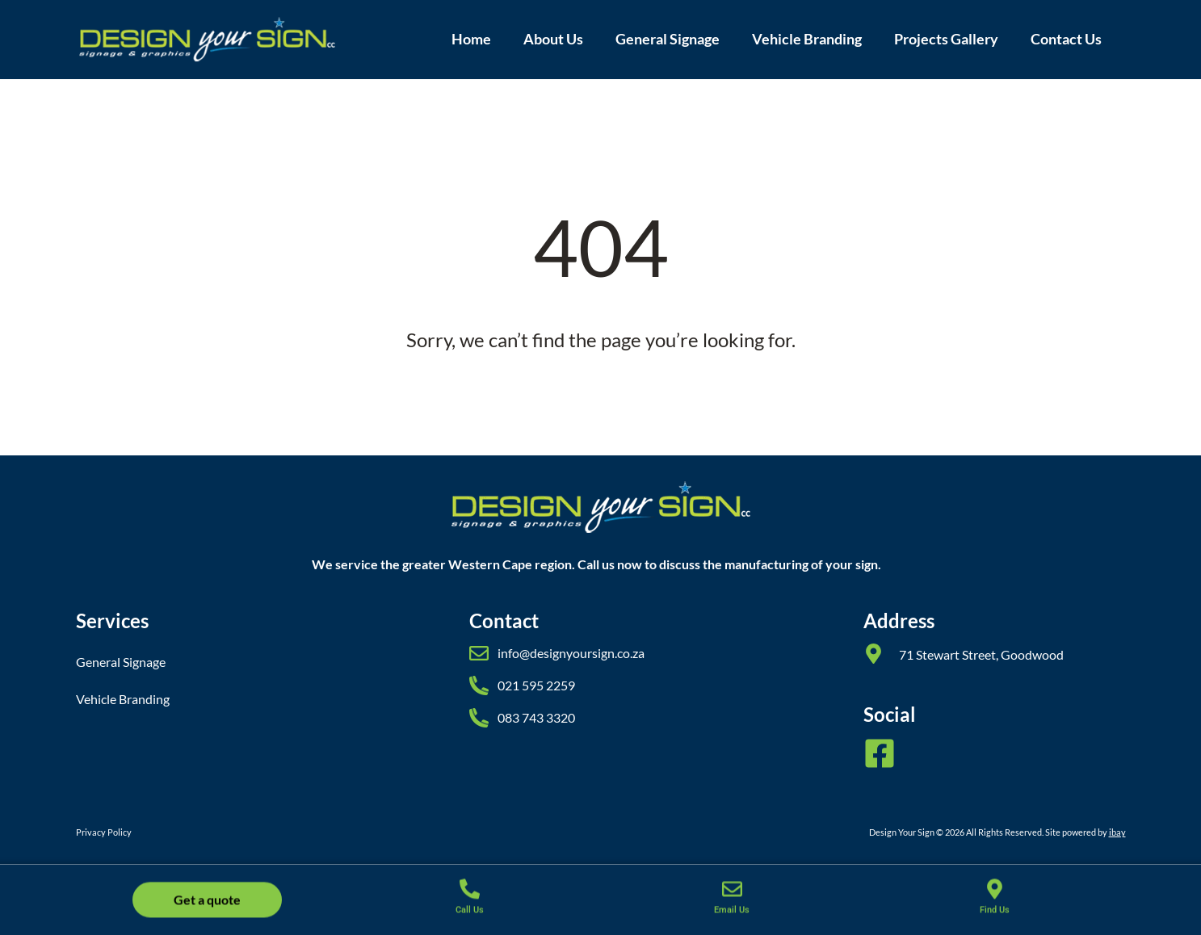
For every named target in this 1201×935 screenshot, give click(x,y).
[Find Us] (995, 895)
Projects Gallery (946, 39)
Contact (504, 620)
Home (471, 39)
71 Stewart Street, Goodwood (981, 654)
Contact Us (1066, 39)
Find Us (995, 916)
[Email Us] (732, 895)
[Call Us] (470, 895)
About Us (553, 39)
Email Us (732, 916)
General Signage (667, 39)
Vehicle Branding (807, 39)
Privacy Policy (104, 832)
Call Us (470, 916)
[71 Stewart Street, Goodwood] (873, 654)
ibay (1117, 832)
